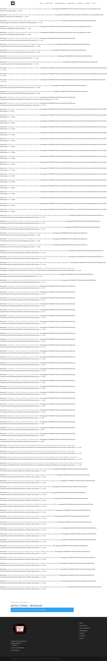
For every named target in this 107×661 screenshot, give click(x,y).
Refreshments (71, 3)
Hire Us (94, 3)
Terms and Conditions (18, 648)
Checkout (87, 3)
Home (41, 3)
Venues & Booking (60, 3)
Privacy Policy (15, 650)
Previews (79, 3)
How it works (49, 3)
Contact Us (15, 645)
